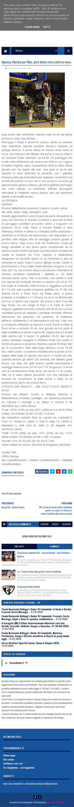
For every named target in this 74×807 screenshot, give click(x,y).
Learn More (32, 27)
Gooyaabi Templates (55, 803)
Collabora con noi (13, 764)
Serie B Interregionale (19, 68)
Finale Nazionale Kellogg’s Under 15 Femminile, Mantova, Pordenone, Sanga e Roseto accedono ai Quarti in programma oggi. (35, 636)
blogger (45, 524)
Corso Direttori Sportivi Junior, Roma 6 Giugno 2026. (31, 643)
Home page (9, 756)
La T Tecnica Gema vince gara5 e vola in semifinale (39, 572)
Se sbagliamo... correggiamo (18, 768)
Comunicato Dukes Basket (28, 587)
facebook (66, 524)
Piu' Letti (19, 547)
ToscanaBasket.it (16, 663)
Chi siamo (8, 760)
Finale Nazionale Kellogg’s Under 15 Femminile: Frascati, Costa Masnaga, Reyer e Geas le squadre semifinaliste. (35, 618)
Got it (47, 27)
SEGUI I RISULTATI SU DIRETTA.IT (37, 537)
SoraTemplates (26, 803)
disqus (55, 524)
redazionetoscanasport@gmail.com (41, 784)
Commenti (55, 547)
